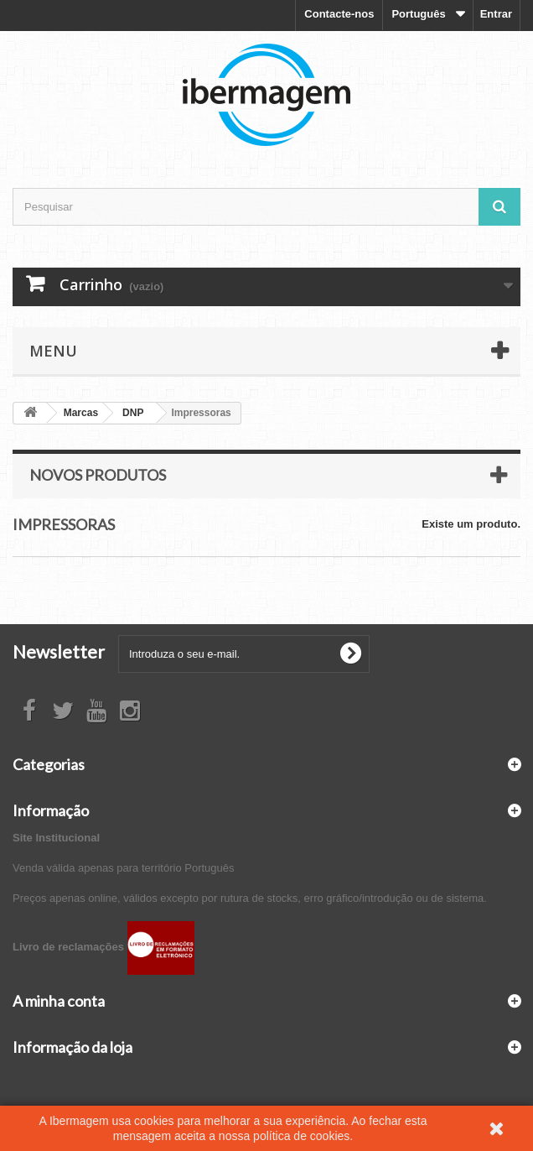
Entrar (496, 14)
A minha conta (59, 1001)
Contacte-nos (339, 14)
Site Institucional (56, 837)
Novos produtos (97, 475)
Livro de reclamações (103, 946)
